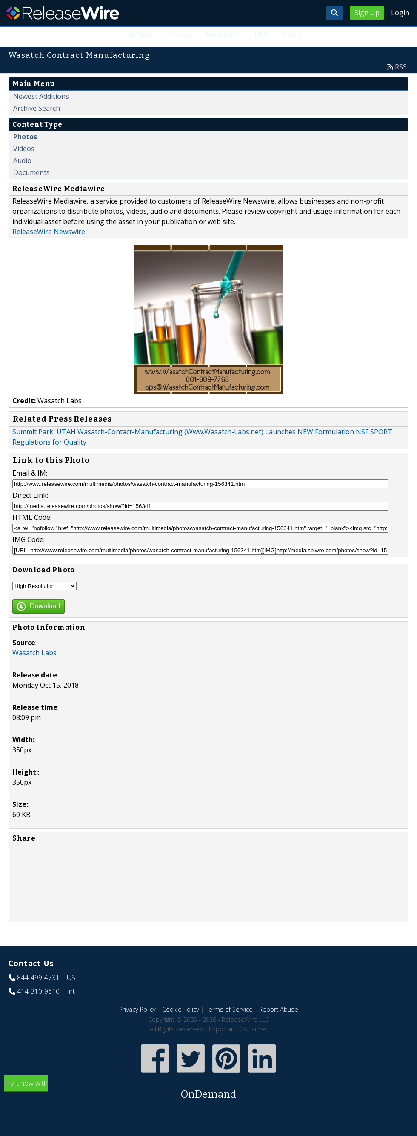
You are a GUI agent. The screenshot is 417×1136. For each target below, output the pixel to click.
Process (179, 34)
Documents (31, 172)
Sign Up (367, 12)
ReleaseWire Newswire (48, 231)
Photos (25, 136)
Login (400, 12)
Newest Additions (41, 96)
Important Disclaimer (238, 1029)
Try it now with (208, 1090)
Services (140, 34)
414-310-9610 (38, 991)
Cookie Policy (180, 1009)
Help (261, 34)
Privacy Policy (137, 1009)
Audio (22, 160)
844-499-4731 (38, 977)
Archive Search (36, 108)
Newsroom (223, 34)
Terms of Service (229, 1009)
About (293, 34)
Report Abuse (278, 1009)
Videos (23, 148)
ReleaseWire (62, 12)
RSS (401, 67)
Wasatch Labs (34, 652)
